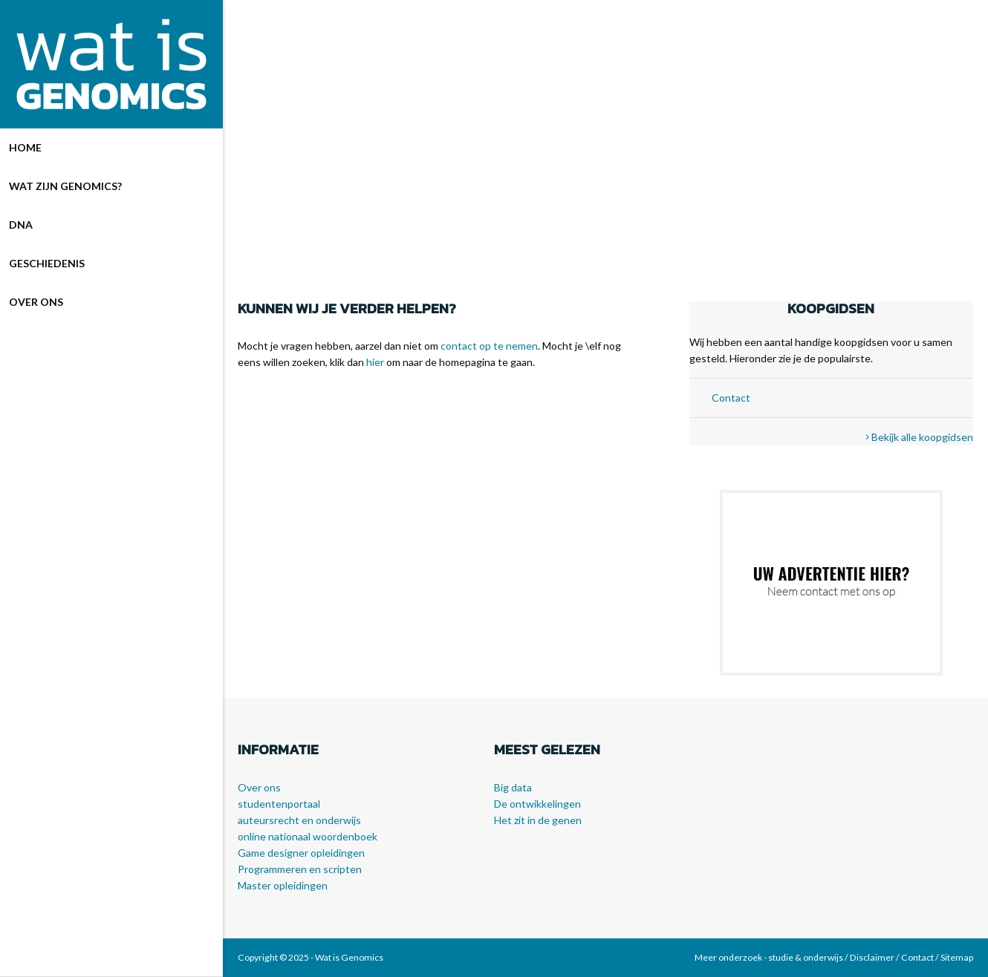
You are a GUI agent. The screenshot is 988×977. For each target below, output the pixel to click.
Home (25, 147)
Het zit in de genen (538, 820)
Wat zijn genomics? (65, 186)
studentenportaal (279, 803)
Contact (731, 397)
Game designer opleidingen (301, 852)
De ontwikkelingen (537, 803)
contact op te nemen (489, 345)
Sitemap (956, 957)
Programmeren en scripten (300, 869)
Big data (513, 787)
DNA (21, 224)
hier (375, 362)
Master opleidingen (283, 885)
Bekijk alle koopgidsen (919, 437)
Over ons (36, 301)
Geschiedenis (47, 263)
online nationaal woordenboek (307, 836)
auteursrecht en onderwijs (299, 820)
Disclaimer (872, 957)
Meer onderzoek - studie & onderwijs (769, 957)
